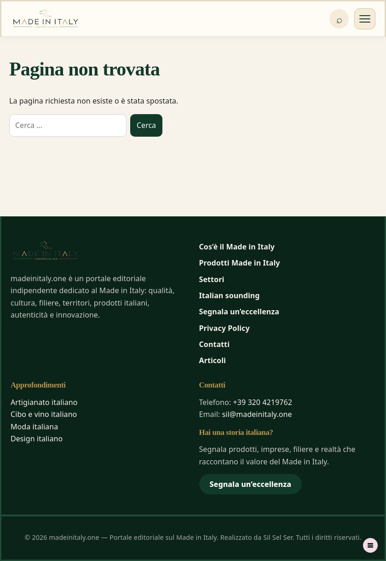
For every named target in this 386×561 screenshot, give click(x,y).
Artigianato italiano (44, 402)
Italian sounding (229, 295)
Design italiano (37, 439)
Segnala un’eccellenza (239, 312)
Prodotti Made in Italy (239, 263)
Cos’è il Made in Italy (237, 247)
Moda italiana (34, 427)
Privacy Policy (224, 328)
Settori (212, 279)
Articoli (212, 360)
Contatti (214, 344)
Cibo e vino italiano (44, 414)
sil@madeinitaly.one (257, 414)
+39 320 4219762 (262, 402)
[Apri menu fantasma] (370, 545)
